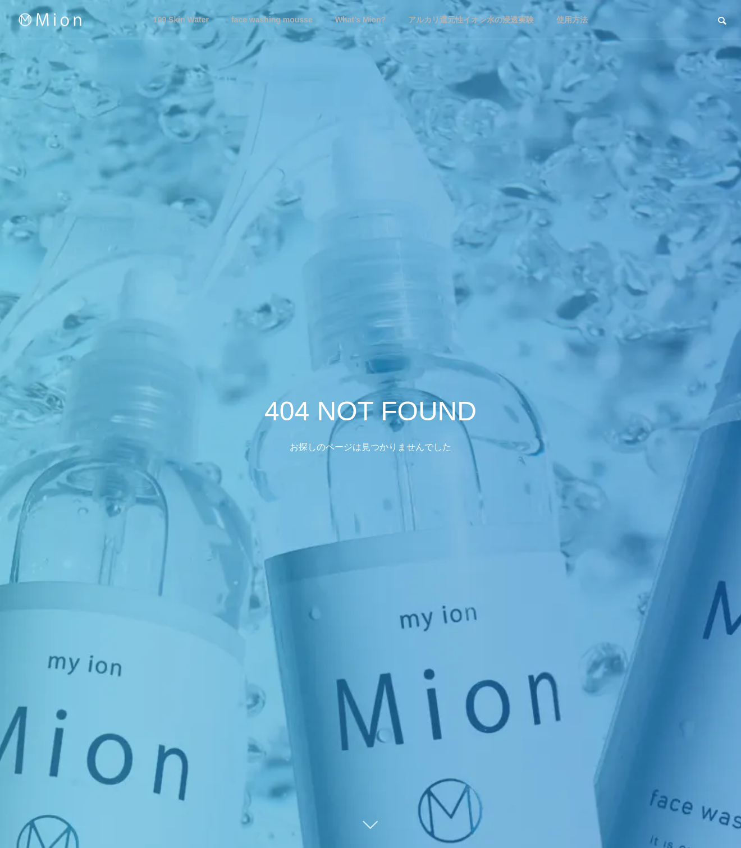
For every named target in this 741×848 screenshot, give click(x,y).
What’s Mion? (360, 19)
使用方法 (572, 19)
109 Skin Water (181, 19)
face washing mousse (272, 19)
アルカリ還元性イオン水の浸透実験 (471, 19)
